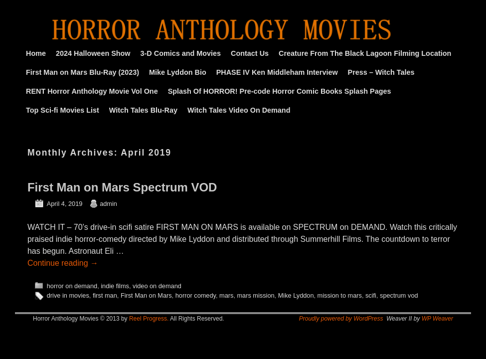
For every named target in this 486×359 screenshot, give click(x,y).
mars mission (255, 295)
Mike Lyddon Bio (177, 72)
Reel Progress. (148, 318)
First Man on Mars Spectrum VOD (122, 187)
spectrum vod (399, 295)
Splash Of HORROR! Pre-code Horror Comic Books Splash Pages (279, 91)
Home (36, 53)
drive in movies (68, 295)
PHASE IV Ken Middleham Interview (277, 72)
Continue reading (62, 263)
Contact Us (250, 53)
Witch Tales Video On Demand (238, 110)
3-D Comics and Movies (181, 53)
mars (226, 295)
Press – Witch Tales (381, 72)
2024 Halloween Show (93, 53)
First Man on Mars (146, 295)
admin (108, 203)
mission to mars (340, 295)
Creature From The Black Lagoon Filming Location (365, 53)
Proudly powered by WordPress (341, 318)
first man (105, 295)
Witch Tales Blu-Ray (143, 110)
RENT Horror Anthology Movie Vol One (92, 91)
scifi (370, 295)
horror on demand (72, 286)
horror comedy (195, 295)
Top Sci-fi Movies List (62, 110)
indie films (115, 286)
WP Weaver (437, 318)
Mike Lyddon (296, 295)
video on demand (157, 286)
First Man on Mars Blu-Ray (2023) (82, 72)
